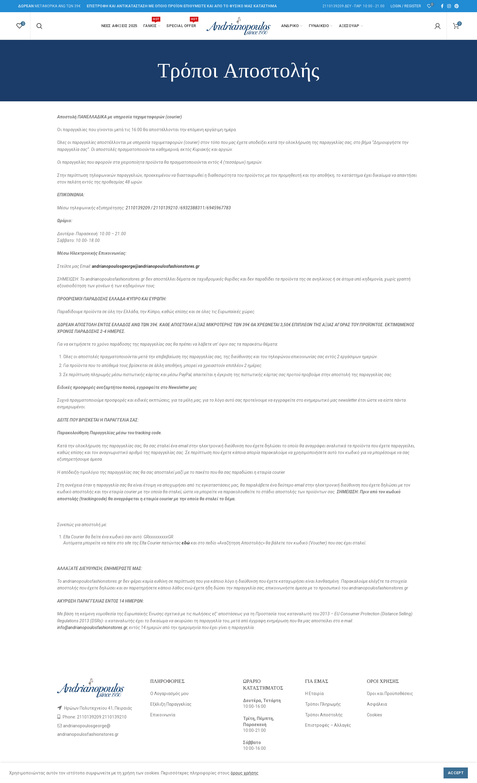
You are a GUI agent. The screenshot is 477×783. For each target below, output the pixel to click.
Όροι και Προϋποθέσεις (390, 693)
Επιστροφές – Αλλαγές (328, 725)
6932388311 (192, 207)
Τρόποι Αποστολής (324, 714)
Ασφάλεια (377, 704)
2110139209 (138, 207)
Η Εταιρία (314, 693)
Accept (456, 773)
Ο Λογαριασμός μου (169, 693)
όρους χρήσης (245, 773)
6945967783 (219, 207)
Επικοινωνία (162, 714)
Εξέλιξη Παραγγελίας (171, 704)
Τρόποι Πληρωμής (323, 704)
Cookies (374, 714)
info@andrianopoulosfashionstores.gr (92, 627)
